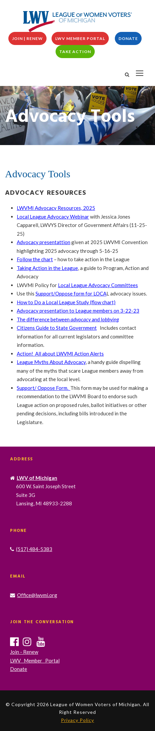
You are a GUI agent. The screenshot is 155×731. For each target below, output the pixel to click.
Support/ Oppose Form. (43, 388)
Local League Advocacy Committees (98, 285)
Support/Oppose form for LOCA (70, 293)
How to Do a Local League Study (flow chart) (66, 302)
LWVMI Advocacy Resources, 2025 (56, 208)
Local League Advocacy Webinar (53, 217)
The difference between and (68, 319)
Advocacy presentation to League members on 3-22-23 (78, 311)
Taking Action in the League (47, 268)
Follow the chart (35, 259)
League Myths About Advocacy (51, 362)
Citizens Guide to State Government (57, 328)
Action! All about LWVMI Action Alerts (60, 354)
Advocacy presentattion (43, 242)
